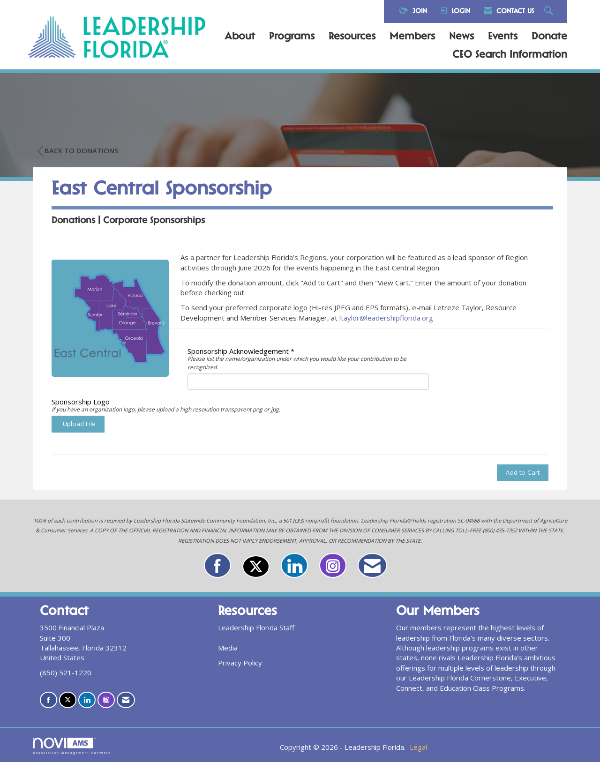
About (240, 37)
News (461, 37)
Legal (418, 747)
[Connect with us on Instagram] (332, 565)
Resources (352, 37)
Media (228, 647)
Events (503, 37)
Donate (549, 37)
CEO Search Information (509, 55)
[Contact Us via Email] (372, 565)
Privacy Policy (240, 662)
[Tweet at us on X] (256, 566)
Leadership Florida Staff (256, 627)
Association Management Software (72, 746)
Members (412, 37)
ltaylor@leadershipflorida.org (386, 317)
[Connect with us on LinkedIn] (294, 565)
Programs (292, 37)
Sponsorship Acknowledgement (238, 351)
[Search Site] (549, 11)
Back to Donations (78, 151)
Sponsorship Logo (81, 401)
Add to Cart (523, 472)
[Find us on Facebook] (217, 565)
